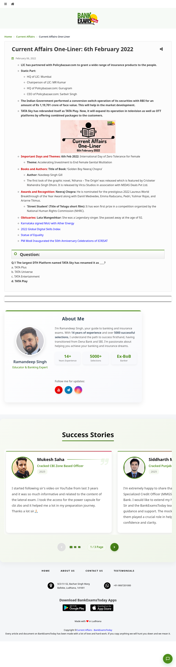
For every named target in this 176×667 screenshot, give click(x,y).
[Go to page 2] (75, 573)
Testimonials (124, 596)
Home (8, 36)
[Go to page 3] (79, 573)
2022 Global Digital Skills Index (40, 229)
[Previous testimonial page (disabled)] (61, 572)
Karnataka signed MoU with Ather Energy (47, 223)
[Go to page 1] (71, 572)
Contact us (94, 596)
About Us (68, 596)
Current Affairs (25, 36)
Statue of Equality (32, 235)
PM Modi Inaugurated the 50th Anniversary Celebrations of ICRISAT (64, 241)
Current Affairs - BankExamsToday (94, 655)
